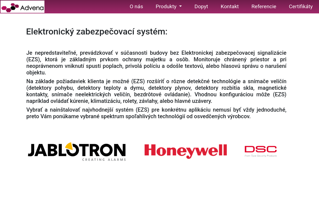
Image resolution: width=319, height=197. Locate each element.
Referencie (264, 6)
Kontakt (230, 6)
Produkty (167, 6)
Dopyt (201, 6)
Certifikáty (301, 6)
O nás (136, 6)
